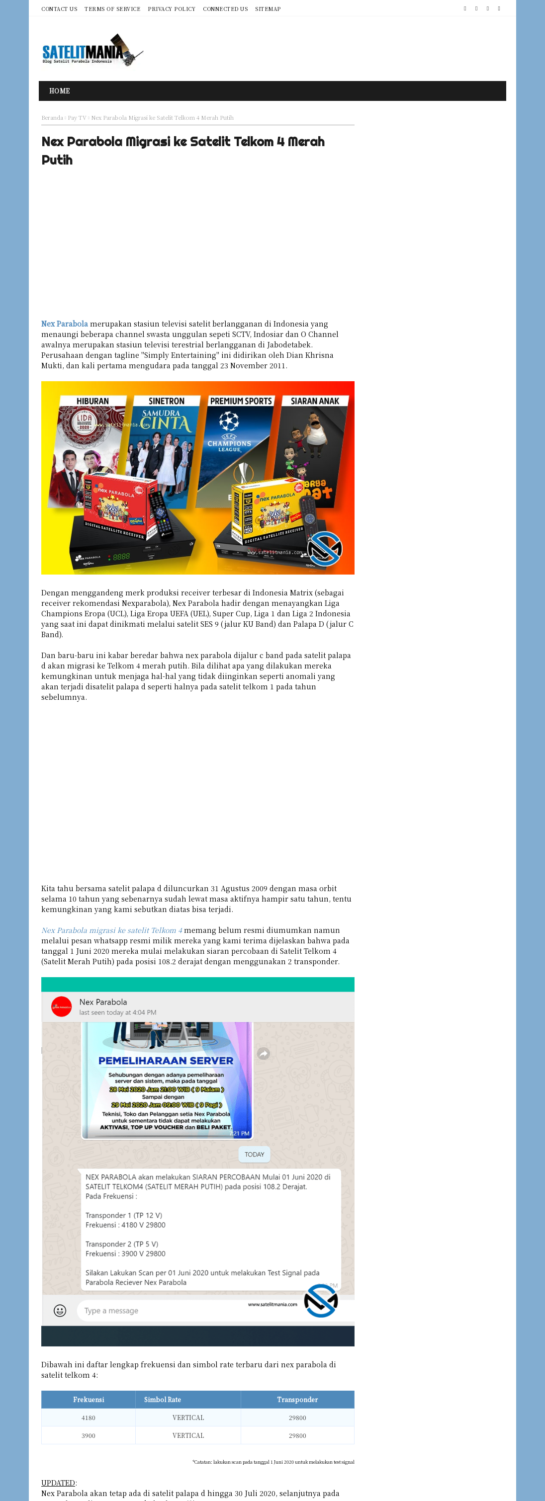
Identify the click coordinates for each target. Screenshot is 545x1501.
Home (59, 90)
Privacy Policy (171, 8)
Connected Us (225, 8)
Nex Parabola (64, 326)
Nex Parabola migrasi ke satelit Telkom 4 (111, 912)
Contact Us (59, 8)
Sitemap (268, 8)
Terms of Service (112, 8)
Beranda (52, 117)
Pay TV (77, 117)
